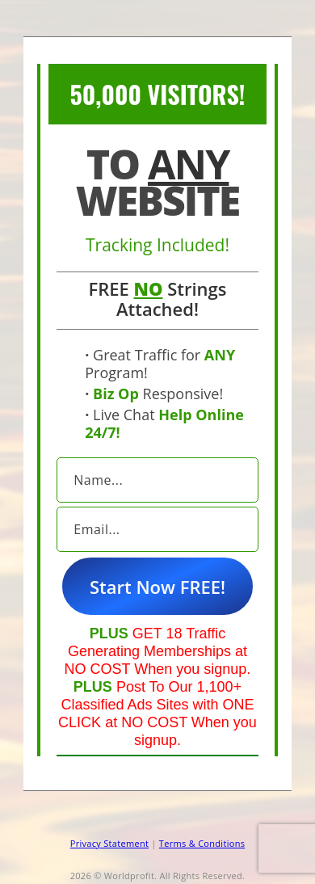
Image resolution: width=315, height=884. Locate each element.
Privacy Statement (109, 843)
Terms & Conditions (202, 843)
